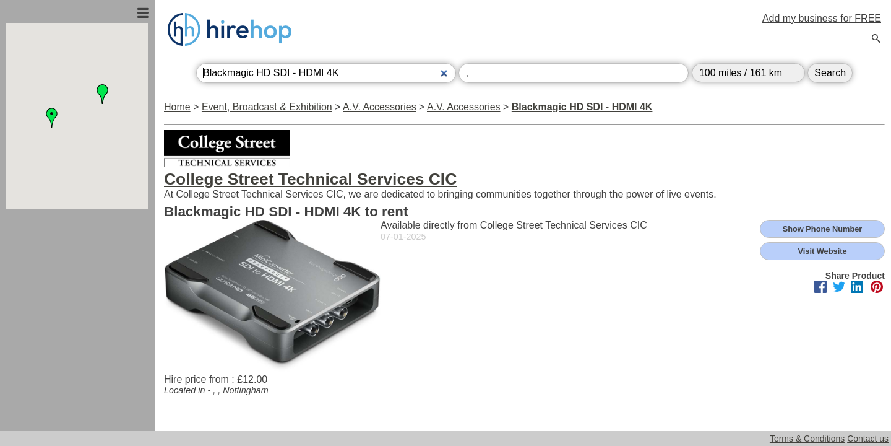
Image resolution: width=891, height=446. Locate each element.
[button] (52, 118)
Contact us (868, 439)
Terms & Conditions (807, 439)
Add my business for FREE (821, 18)
